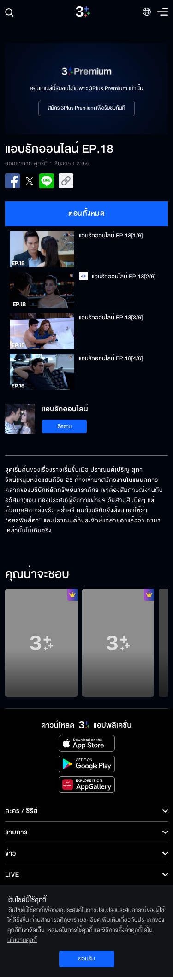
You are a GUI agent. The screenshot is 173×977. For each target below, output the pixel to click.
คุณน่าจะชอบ (37, 575)
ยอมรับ (86, 958)
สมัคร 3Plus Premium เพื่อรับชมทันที (86, 108)
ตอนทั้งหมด (86, 214)
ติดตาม (64, 426)
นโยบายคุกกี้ (22, 940)
